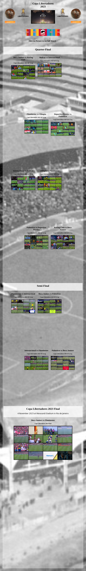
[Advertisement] (72, 83)
